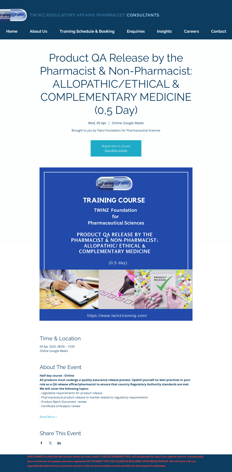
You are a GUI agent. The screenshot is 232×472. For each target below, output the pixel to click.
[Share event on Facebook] (41, 442)
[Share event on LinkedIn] (59, 442)
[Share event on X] (50, 442)
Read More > (48, 417)
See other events (116, 150)
